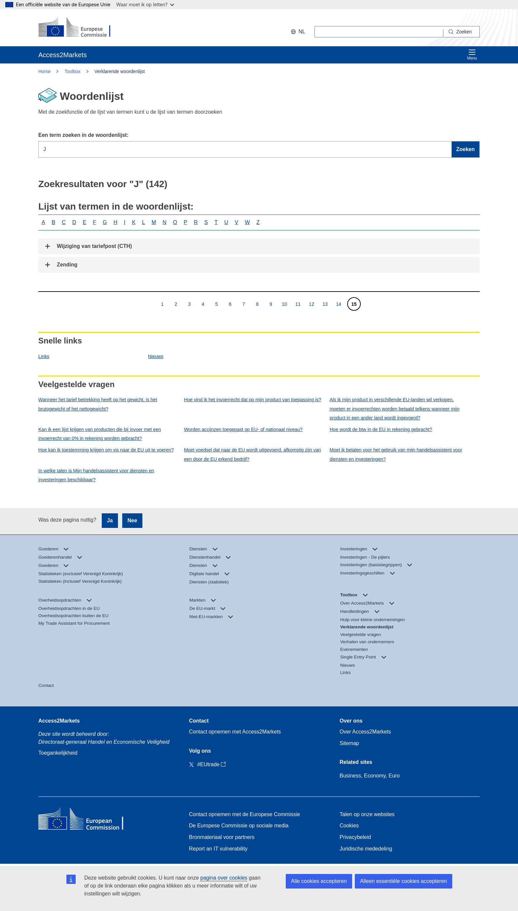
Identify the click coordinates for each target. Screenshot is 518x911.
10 (284, 304)
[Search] (461, 31)
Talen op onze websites (367, 814)
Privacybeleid (355, 837)
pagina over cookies (223, 878)
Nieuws (156, 356)
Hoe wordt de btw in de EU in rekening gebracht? (381, 429)
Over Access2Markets (365, 731)
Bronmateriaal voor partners (221, 837)
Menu (472, 54)
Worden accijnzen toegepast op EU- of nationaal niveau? (243, 429)
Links (43, 356)
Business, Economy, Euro (370, 775)
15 (354, 304)
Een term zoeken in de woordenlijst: (83, 135)
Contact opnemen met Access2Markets (235, 731)
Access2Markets (59, 721)
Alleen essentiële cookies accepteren (403, 881)
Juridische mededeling (366, 849)
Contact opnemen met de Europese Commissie (244, 814)
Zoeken (465, 149)
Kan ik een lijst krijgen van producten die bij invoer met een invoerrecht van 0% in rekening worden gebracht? (99, 434)
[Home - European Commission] (86, 820)
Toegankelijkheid (57, 753)
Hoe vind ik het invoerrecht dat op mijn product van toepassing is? (252, 399)
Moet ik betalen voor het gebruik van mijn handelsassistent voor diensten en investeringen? (396, 454)
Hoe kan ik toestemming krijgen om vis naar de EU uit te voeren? (106, 450)
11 (298, 304)
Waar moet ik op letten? (145, 4)
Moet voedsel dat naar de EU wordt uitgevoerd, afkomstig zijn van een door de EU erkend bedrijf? (252, 454)
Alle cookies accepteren (319, 881)
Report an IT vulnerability (218, 849)
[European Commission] (81, 27)
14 (338, 304)
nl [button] (298, 31)
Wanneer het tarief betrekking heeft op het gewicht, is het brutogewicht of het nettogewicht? (97, 404)
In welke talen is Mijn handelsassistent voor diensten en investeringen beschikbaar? (96, 475)
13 (325, 304)
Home (44, 71)
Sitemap (349, 743)
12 (311, 304)
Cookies (349, 825)
